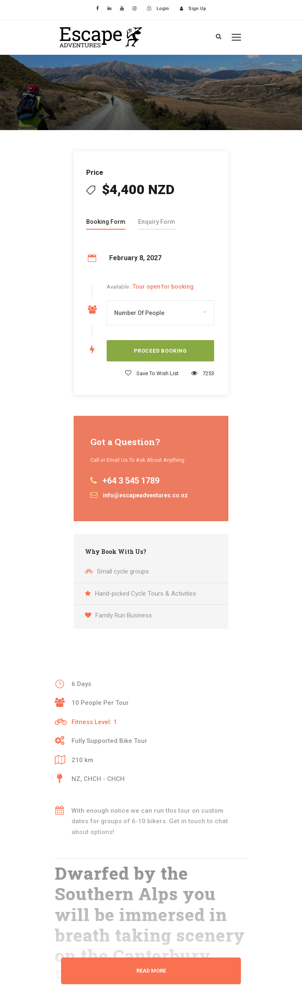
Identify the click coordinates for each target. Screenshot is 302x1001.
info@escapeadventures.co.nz (145, 495)
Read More (151, 971)
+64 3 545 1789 (130, 481)
